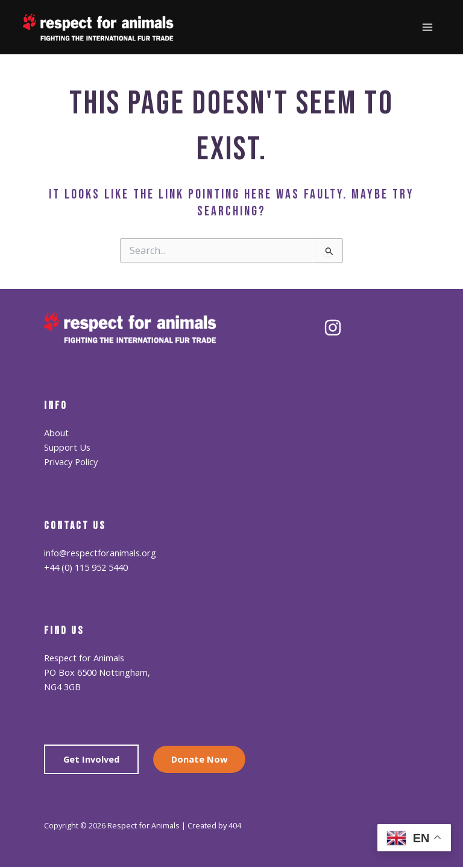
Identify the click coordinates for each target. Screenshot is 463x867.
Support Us (67, 447)
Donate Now (199, 759)
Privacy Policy (71, 462)
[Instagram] (333, 328)
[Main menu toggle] (427, 27)
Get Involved (91, 759)
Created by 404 (214, 825)
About (56, 433)
